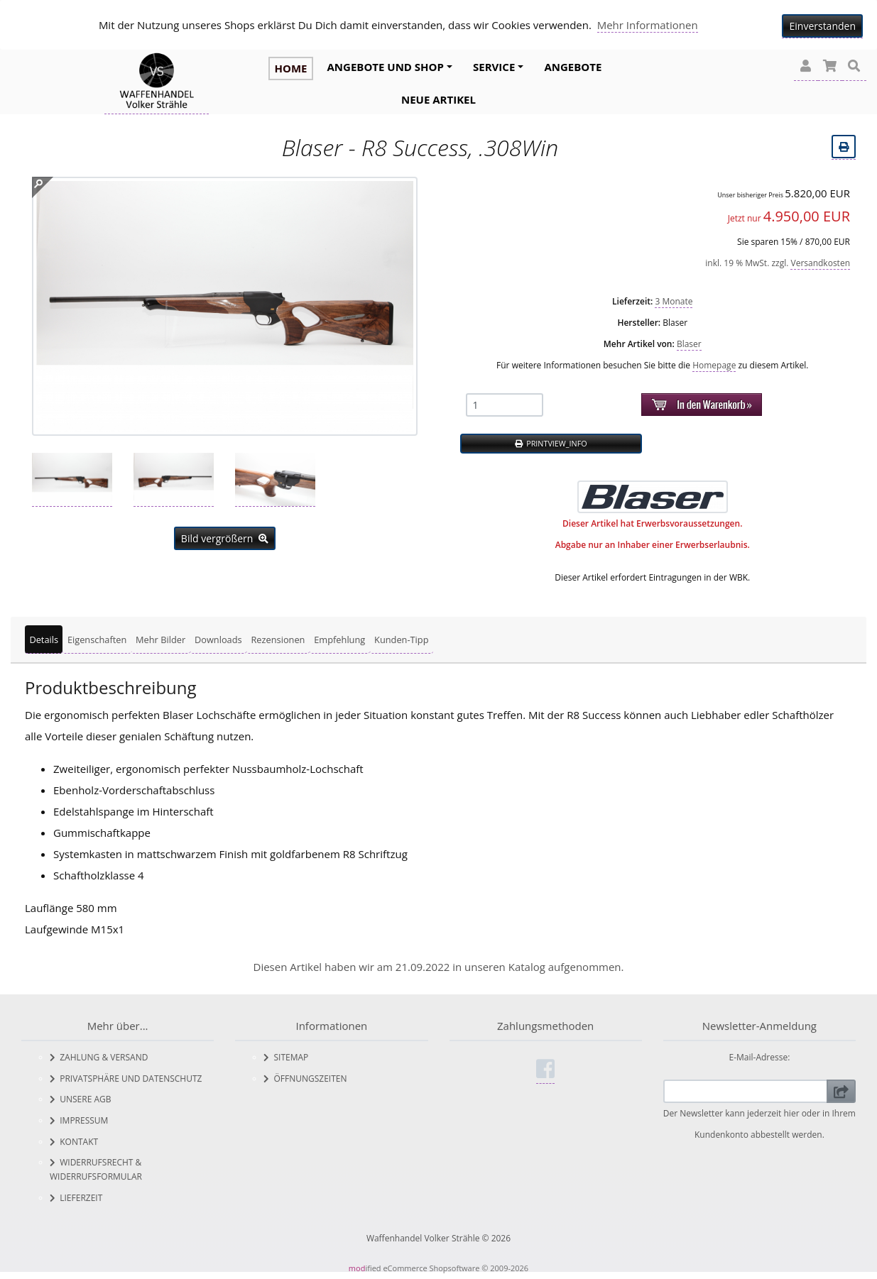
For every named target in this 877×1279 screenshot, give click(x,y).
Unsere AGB (80, 1099)
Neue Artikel (438, 99)
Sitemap (285, 1057)
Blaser (689, 344)
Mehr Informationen (647, 25)
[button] (806, 66)
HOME (290, 68)
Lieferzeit (76, 1198)
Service (494, 67)
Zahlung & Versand (99, 1057)
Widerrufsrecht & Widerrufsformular (96, 1169)
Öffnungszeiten (305, 1078)
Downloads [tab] (218, 639)
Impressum (79, 1120)
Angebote (572, 67)
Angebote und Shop (385, 67)
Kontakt (74, 1142)
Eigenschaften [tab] (96, 639)
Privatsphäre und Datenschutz (126, 1078)
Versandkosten (820, 263)
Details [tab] (43, 639)
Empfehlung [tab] (339, 639)
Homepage (714, 365)
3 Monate (673, 301)
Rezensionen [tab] (278, 639)
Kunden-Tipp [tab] (401, 639)
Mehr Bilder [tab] (160, 639)
